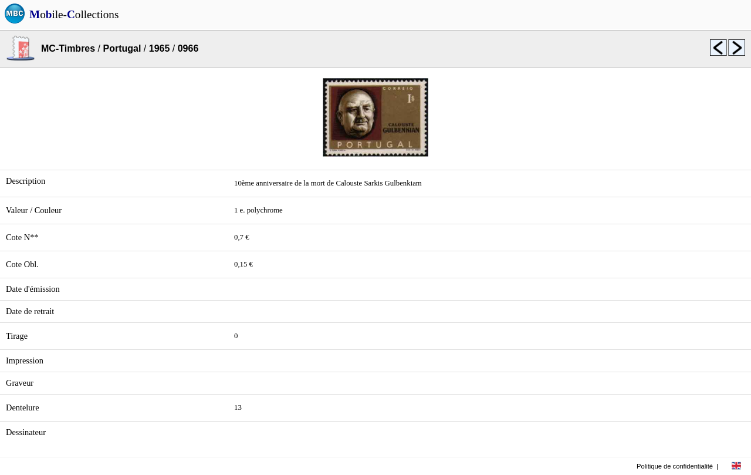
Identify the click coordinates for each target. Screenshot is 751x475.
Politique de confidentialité (675, 466)
